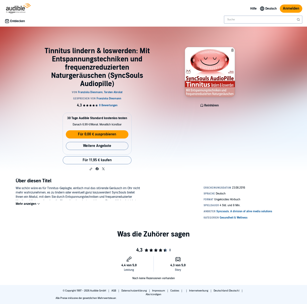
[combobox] (263, 19)
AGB (114, 290)
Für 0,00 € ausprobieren (97, 134)
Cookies (175, 290)
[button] (90, 169)
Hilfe (253, 9)
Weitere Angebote (97, 146)
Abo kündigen (153, 294)
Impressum (159, 290)
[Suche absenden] (298, 19)
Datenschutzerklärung (134, 290)
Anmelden (291, 8)
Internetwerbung (199, 290)
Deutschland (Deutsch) (227, 290)
